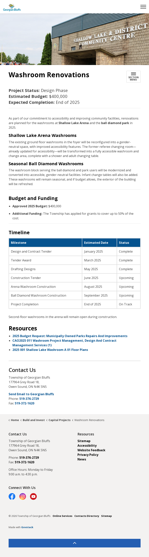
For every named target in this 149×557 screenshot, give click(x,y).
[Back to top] (75, 543)
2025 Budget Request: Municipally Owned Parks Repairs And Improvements (69, 336)
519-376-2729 (29, 399)
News (81, 459)
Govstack (27, 527)
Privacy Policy (87, 455)
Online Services (62, 516)
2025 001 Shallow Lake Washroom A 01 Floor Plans (50, 350)
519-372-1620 (24, 403)
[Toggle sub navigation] (133, 77)
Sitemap (83, 441)
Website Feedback (91, 450)
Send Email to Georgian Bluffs (31, 394)
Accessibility (87, 445)
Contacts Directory (86, 516)
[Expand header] (143, 6)
